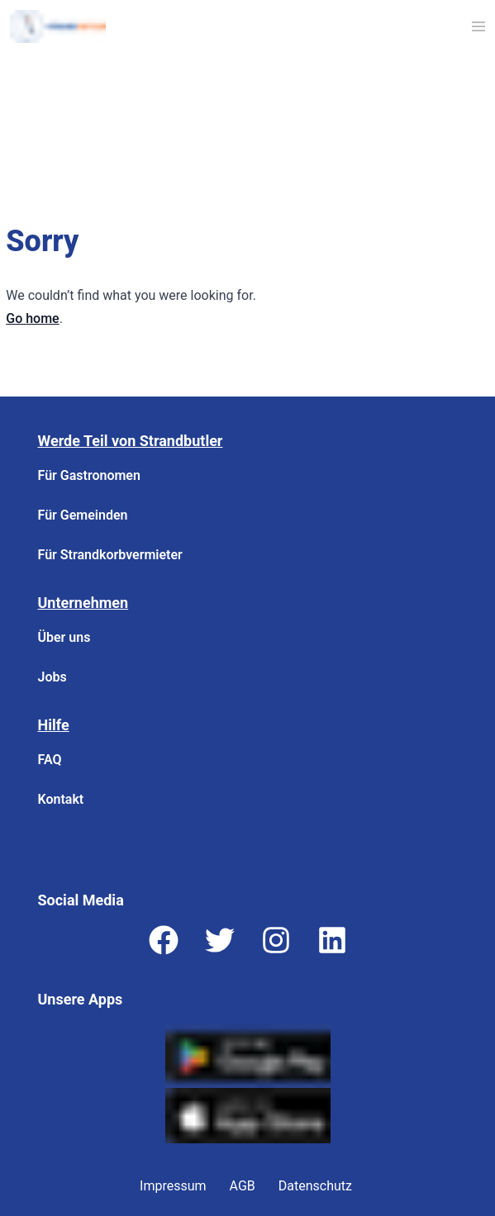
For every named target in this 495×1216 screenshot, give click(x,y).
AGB (242, 1186)
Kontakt (61, 799)
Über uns (64, 637)
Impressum (173, 1186)
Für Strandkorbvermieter (110, 555)
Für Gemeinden (83, 515)
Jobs (52, 677)
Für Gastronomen (89, 475)
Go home (32, 318)
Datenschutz (315, 1186)
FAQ (50, 759)
